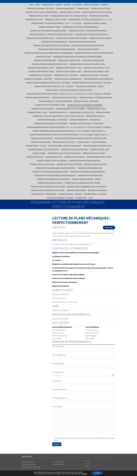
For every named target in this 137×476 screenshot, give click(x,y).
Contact (87, 463)
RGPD (87, 466)
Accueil (87, 461)
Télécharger (109, 227)
